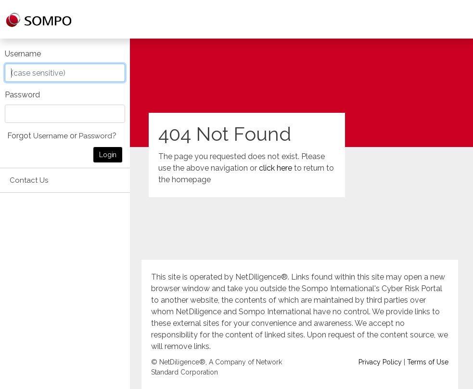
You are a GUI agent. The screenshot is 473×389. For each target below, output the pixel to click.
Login (107, 155)
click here (275, 168)
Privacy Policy (380, 362)
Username (23, 53)
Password (22, 94)
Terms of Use (427, 362)
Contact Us (29, 180)
